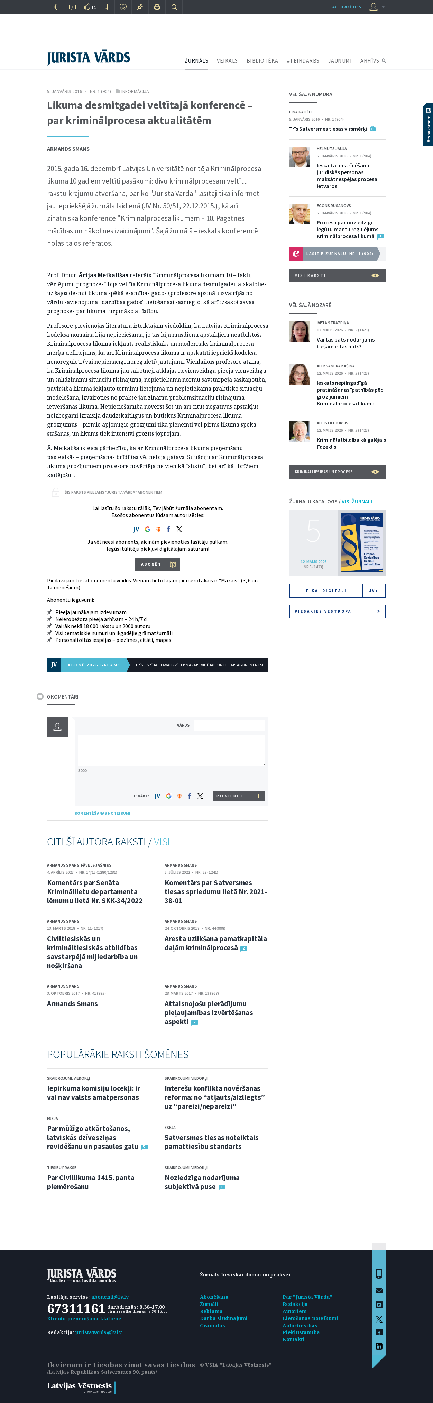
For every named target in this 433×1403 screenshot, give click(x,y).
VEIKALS (227, 60)
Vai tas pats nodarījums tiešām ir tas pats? (346, 343)
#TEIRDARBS (303, 60)
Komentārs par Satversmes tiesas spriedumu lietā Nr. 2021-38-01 (216, 891)
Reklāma (211, 1311)
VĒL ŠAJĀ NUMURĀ (310, 94)
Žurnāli (209, 1304)
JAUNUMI (340, 60)
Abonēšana (214, 1296)
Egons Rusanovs (334, 205)
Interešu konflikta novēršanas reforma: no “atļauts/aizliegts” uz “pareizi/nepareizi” (215, 1097)
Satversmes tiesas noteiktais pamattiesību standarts (212, 1142)
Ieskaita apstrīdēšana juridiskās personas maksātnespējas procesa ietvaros (347, 175)
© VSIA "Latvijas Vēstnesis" (235, 1365)
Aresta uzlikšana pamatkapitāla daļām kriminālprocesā (216, 943)
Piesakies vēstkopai (337, 611)
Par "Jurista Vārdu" (307, 1296)
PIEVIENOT (230, 796)
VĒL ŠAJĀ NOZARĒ (310, 304)
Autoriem (295, 1311)
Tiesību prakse (61, 1167)
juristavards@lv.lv (98, 1332)
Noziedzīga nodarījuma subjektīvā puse (202, 1182)
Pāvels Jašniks (96, 865)
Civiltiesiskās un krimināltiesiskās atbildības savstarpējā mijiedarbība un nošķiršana (92, 952)
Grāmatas (212, 1325)
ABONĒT (151, 564)
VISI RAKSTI (337, 275)
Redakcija (295, 1304)
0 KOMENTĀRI (63, 696)
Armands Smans (68, 148)
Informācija (135, 91)
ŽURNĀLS (197, 60)
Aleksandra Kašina (336, 365)
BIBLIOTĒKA (262, 60)
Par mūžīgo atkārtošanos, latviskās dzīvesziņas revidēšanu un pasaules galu (92, 1137)
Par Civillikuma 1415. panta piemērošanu (91, 1182)
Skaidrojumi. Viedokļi (68, 1078)
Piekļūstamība (301, 1332)
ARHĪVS (369, 60)
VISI (162, 842)
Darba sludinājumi (224, 1318)
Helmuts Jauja (332, 148)
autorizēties (346, 6)
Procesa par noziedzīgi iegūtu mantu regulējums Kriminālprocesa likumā (347, 229)
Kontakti (294, 1339)
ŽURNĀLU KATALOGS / (330, 501)
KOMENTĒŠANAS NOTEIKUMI (102, 813)
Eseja (52, 1118)
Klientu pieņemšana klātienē (84, 1318)
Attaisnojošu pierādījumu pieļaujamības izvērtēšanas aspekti (209, 1012)
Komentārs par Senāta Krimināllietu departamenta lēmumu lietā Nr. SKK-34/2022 (94, 891)
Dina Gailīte (301, 111)
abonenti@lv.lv (110, 1296)
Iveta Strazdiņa (333, 322)
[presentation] (230, 778)
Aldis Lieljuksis (332, 422)
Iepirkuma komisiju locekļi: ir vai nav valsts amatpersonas (93, 1093)
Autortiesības (300, 1325)
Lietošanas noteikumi (311, 1318)
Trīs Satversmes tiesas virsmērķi (328, 128)
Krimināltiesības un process (337, 471)
